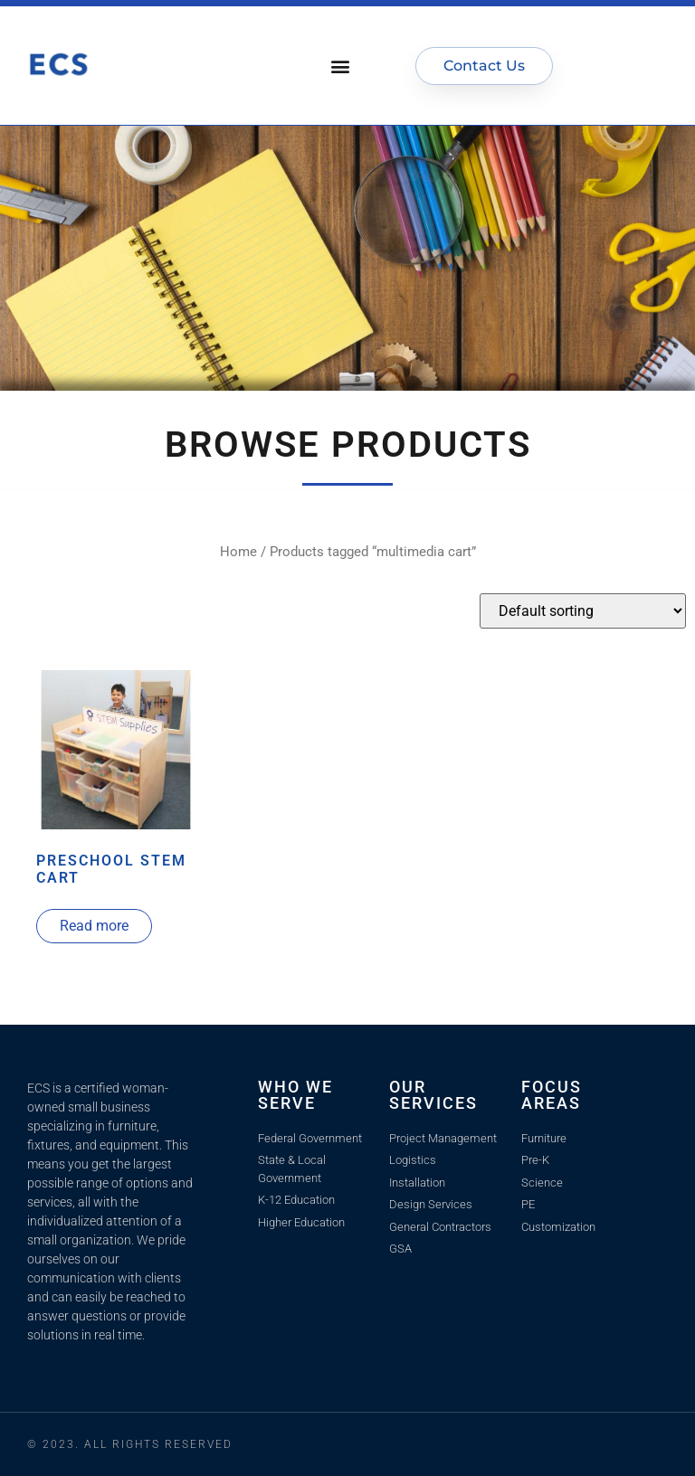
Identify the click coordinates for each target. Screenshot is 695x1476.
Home (238, 552)
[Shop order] (583, 611)
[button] (341, 65)
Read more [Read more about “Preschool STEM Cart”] (94, 925)
